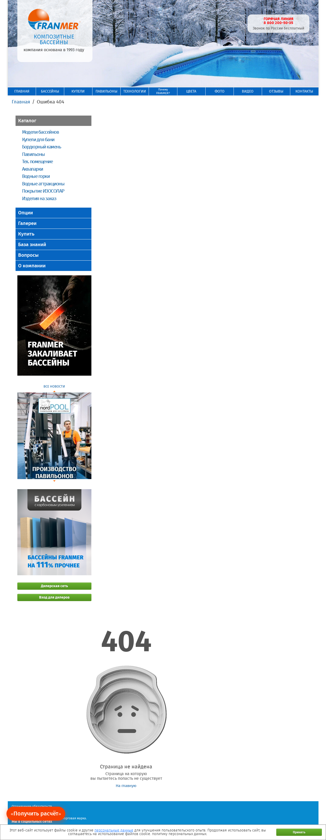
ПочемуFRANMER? (163, 91)
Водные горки (36, 176)
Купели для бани (38, 139)
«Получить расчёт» (36, 813)
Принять (299, 832)
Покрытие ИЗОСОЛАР (43, 191)
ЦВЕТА (191, 91)
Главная (21, 102)
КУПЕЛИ (78, 91)
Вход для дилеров (54, 597)
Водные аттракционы (43, 184)
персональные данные (114, 830)
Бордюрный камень (41, 147)
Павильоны (33, 154)
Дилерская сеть (54, 586)
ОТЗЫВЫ (276, 91)
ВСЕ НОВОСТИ (54, 386)
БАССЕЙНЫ (50, 91)
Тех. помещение (37, 161)
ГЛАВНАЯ (21, 91)
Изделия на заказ (39, 198)
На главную (126, 785)
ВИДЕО (247, 91)
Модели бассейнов (40, 132)
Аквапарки (32, 169)
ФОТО (219, 91)
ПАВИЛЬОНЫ (106, 91)
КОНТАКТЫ (304, 91)
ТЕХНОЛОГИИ (134, 91)
